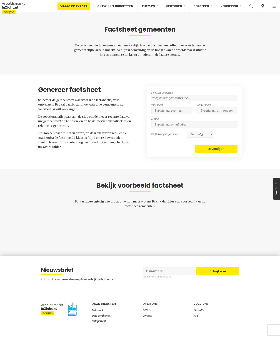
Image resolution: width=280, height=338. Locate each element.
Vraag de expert (74, 6)
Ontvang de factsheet (167, 134)
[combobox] (194, 98)
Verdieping (230, 6)
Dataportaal (99, 321)
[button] (251, 6)
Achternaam (204, 105)
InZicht (147, 310)
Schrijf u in (217, 271)
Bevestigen (216, 149)
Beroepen (202, 6)
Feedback (276, 188)
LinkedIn (199, 310)
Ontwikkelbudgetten (115, 6)
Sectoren (174, 6)
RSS (196, 315)
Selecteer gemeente (162, 92)
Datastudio (98, 310)
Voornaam (157, 105)
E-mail (155, 119)
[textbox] (195, 98)
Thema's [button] (149, 6)
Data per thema (101, 315)
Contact (147, 315)
